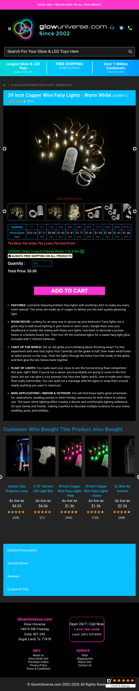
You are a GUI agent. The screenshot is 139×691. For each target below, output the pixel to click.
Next (134, 149)
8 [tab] (83, 530)
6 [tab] (69, 530)
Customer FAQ (18, 589)
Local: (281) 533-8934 (86, 634)
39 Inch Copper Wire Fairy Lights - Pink (70, 491)
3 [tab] (49, 530)
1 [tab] (36, 530)
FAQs (85, 655)
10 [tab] (96, 530)
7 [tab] (76, 530)
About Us (38, 655)
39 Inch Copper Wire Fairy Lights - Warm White (41, 85)
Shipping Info (85, 658)
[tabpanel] (17, 477)
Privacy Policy (38, 665)
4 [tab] (56, 530)
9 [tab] (89, 530)
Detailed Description (22, 550)
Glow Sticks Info (38, 658)
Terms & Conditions (38, 668)
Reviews (13, 576)
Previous (4, 149)
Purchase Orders (38, 662)
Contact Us (85, 665)
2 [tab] (43, 530)
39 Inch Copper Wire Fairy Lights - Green (96, 491)
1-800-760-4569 (87, 629)
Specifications (17, 563)
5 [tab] (63, 530)
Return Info (85, 662)
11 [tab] (103, 530)
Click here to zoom (69, 198)
